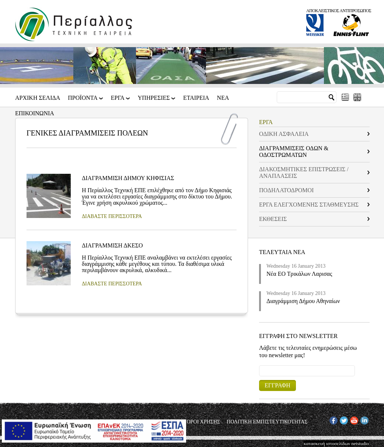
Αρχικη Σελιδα (37, 98)
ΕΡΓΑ (118, 100)
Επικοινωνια (34, 113)
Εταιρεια (196, 98)
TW (343, 419)
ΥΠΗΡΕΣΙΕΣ (154, 100)
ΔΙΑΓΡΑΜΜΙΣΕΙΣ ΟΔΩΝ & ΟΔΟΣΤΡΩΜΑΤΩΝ (293, 151)
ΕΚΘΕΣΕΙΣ (273, 219)
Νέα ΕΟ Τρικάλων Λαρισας (299, 274)
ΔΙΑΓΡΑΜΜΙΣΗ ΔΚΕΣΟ (112, 245)
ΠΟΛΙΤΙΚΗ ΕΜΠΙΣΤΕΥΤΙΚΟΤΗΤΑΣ (267, 422)
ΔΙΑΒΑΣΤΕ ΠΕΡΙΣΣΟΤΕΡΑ (112, 216)
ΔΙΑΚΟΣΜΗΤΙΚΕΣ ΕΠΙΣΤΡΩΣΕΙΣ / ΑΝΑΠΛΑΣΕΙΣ (304, 172)
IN (363, 419)
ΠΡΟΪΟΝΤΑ (83, 100)
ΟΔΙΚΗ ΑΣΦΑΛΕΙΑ (284, 134)
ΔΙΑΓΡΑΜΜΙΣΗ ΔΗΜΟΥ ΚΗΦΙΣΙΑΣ (128, 178)
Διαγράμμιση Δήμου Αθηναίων (303, 301)
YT (353, 419)
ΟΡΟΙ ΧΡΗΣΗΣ (203, 422)
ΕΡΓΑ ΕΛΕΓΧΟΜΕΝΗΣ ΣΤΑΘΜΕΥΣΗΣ (309, 204)
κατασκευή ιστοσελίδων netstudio (336, 443)
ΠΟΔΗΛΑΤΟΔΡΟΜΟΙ (286, 190)
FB (332, 419)
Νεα (223, 98)
